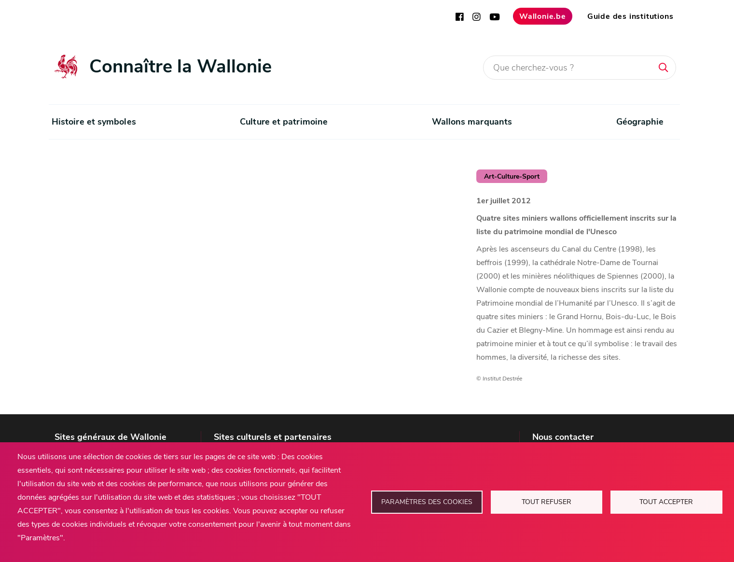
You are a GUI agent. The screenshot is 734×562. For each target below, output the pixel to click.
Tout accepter (666, 501)
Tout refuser (546, 501)
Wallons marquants (472, 121)
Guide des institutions (630, 16)
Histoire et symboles (94, 121)
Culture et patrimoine (284, 121)
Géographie (640, 121)
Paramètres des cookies (426, 501)
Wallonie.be (542, 16)
